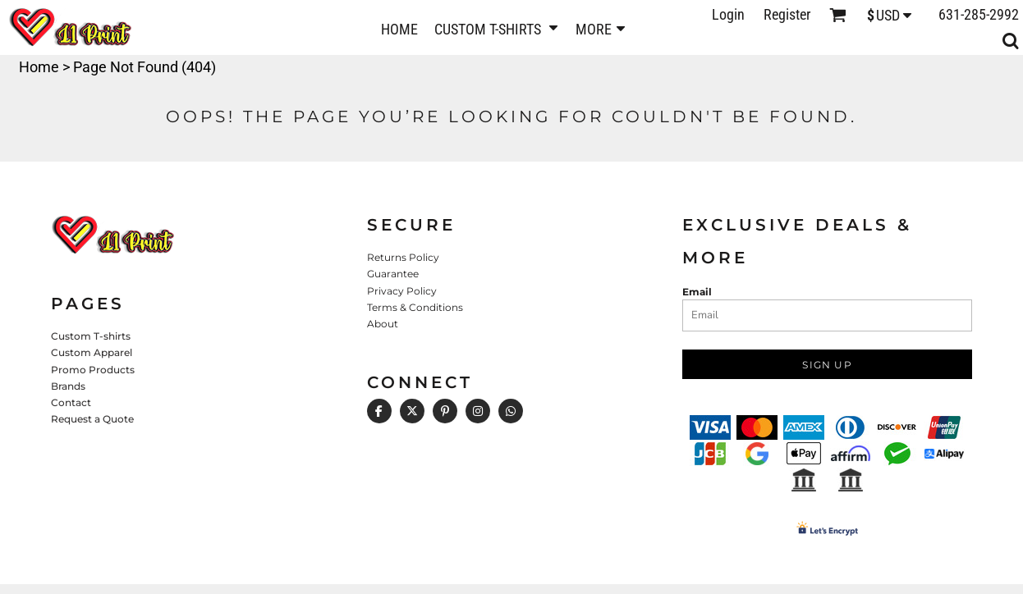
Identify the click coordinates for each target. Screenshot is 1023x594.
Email (697, 292)
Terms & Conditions (415, 307)
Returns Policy (403, 257)
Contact (71, 402)
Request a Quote (92, 419)
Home (39, 66)
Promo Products (93, 369)
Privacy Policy (402, 291)
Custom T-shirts (91, 336)
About (382, 324)
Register (787, 14)
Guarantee (393, 273)
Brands (68, 386)
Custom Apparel (91, 352)
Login (728, 14)
